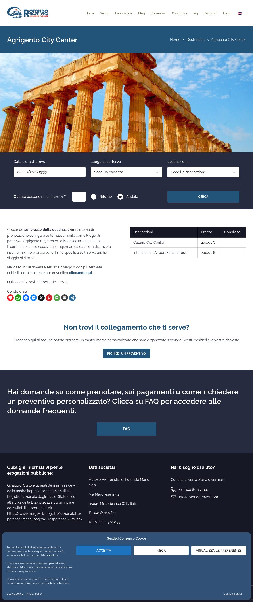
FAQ (126, 428)
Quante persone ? (40, 196)
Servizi (104, 13)
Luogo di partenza (106, 162)
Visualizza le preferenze (219, 551)
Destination (196, 40)
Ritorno (106, 196)
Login (227, 13)
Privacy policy (34, 593)
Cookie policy (15, 593)
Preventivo (158, 13)
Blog (141, 13)
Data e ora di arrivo (29, 162)
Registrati (210, 13)
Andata (132, 196)
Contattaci (179, 13)
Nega (161, 551)
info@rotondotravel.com (198, 497)
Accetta (103, 551)
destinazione (177, 162)
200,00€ (208, 242)
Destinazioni (123, 13)
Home (90, 13)
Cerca (203, 196)
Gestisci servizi (233, 593)
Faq (195, 13)
